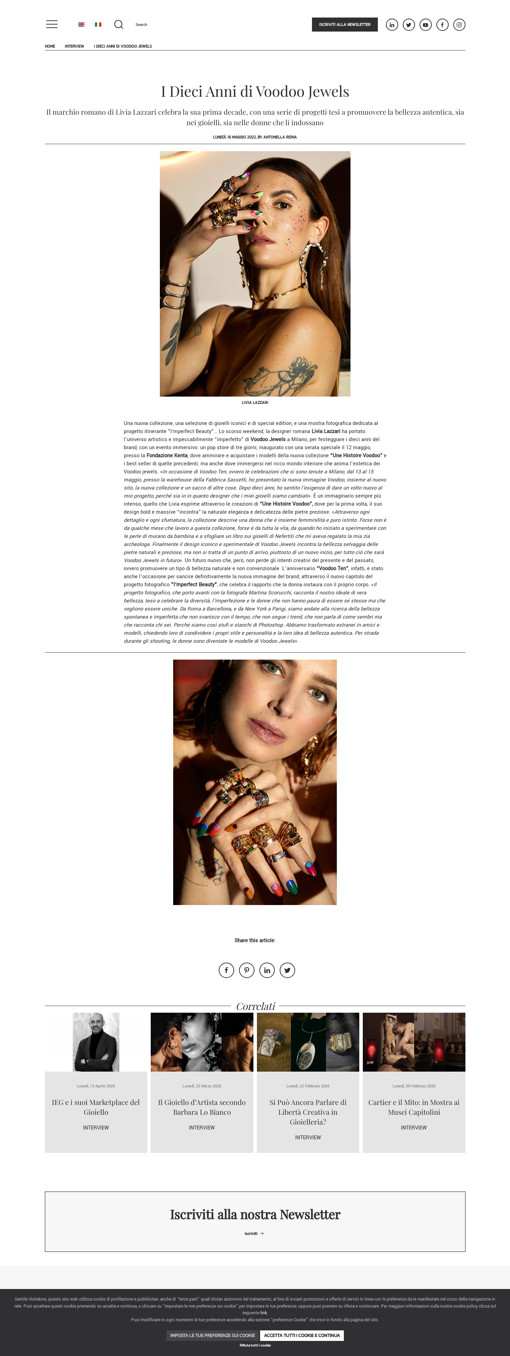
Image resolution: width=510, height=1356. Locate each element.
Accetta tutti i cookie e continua (302, 1335)
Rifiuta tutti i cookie (255, 1345)
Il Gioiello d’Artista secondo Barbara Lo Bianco (202, 1106)
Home (50, 46)
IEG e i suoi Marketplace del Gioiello (96, 1106)
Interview (74, 46)
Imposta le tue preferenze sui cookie (212, 1335)
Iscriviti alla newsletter (344, 24)
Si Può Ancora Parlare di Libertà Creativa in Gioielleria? (308, 1111)
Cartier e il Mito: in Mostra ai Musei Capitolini (414, 1106)
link (263, 1313)
